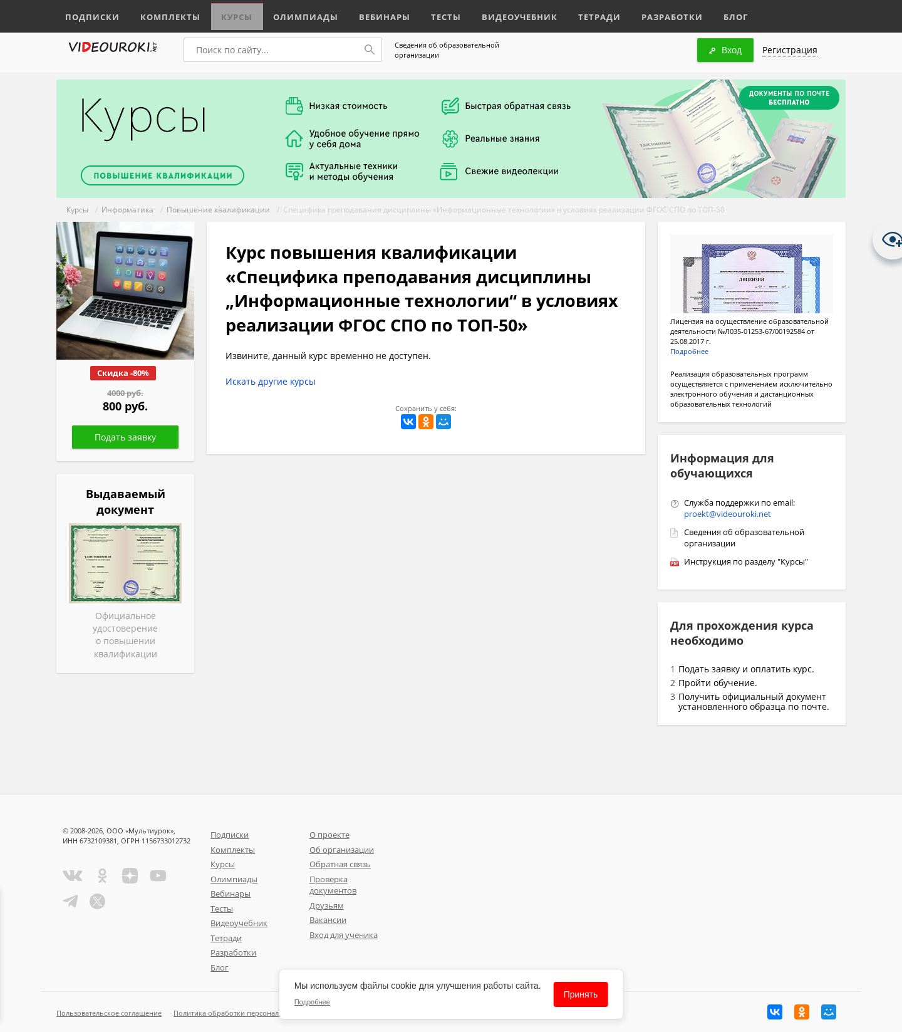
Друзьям (326, 905)
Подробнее (689, 351)
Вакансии (327, 919)
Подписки (90, 14)
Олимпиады (293, 14)
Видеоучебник (497, 14)
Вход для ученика (343, 935)
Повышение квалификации (218, 209)
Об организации (341, 849)
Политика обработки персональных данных (248, 1013)
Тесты (427, 14)
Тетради (572, 14)
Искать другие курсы (271, 381)
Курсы (227, 14)
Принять (581, 994)
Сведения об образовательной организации (447, 50)
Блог (704, 14)
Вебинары (368, 14)
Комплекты (163, 14)
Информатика (127, 209)
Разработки (641, 14)
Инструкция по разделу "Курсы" (746, 561)
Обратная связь (340, 864)
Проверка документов (332, 885)
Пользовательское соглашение (109, 1013)
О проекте (329, 834)
